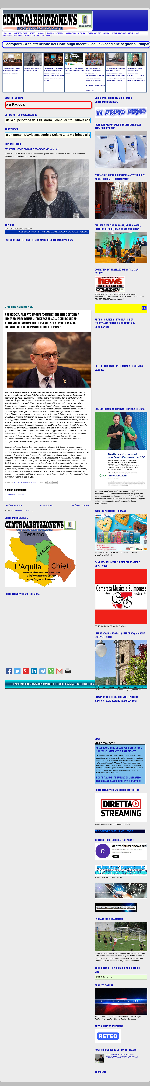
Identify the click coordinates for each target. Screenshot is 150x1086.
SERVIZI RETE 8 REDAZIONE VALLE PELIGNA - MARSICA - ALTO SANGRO (26, 36)
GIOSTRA (106, 33)
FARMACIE (81, 33)
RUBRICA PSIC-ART (94, 33)
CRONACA (40, 33)
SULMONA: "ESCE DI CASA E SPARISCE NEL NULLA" (31, 149)
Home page (7, 33)
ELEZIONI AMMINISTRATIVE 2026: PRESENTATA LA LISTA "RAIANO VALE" (122, 1056)
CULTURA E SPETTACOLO (55, 33)
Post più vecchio (80, 505)
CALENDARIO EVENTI (20, 33)
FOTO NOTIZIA (71, 33)
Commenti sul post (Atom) (23, 510)
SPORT (32, 33)
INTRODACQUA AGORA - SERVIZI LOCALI (125, 33)
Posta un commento (16, 495)
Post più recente (14, 505)
